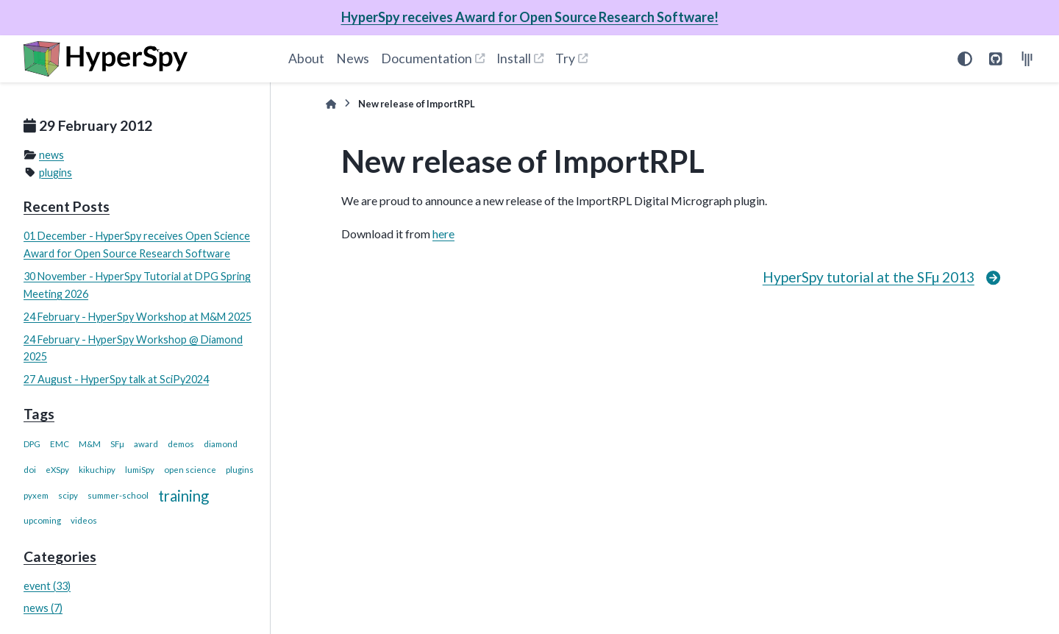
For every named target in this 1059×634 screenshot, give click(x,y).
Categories (60, 556)
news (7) (43, 608)
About (306, 58)
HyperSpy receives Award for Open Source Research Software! (530, 17)
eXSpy (57, 469)
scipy (68, 495)
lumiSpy (139, 469)
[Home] (331, 104)
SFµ (117, 444)
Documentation (426, 58)
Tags (39, 413)
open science (190, 469)
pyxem (36, 495)
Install (513, 58)
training (183, 496)
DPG (32, 444)
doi (30, 469)
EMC (59, 444)
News (352, 58)
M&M (90, 444)
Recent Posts (67, 206)
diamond (221, 444)
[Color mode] (965, 58)
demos (181, 444)
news (51, 155)
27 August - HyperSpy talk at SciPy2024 (116, 379)
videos (84, 520)
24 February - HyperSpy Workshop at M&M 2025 (138, 316)
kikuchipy (97, 469)
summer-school (118, 495)
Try (565, 58)
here (443, 234)
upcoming (42, 520)
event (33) (47, 586)
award (146, 444)
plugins (55, 172)
